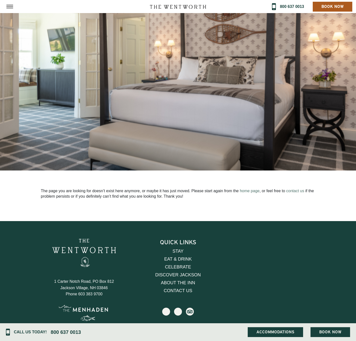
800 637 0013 (292, 6)
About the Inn (178, 282)
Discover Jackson (178, 274)
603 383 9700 (90, 294)
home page (250, 191)
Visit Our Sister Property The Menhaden (84, 317)
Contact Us (178, 290)
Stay (178, 251)
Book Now (332, 6)
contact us (295, 191)
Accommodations (275, 332)
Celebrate (178, 267)
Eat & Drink (178, 259)
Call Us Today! (30, 332)
